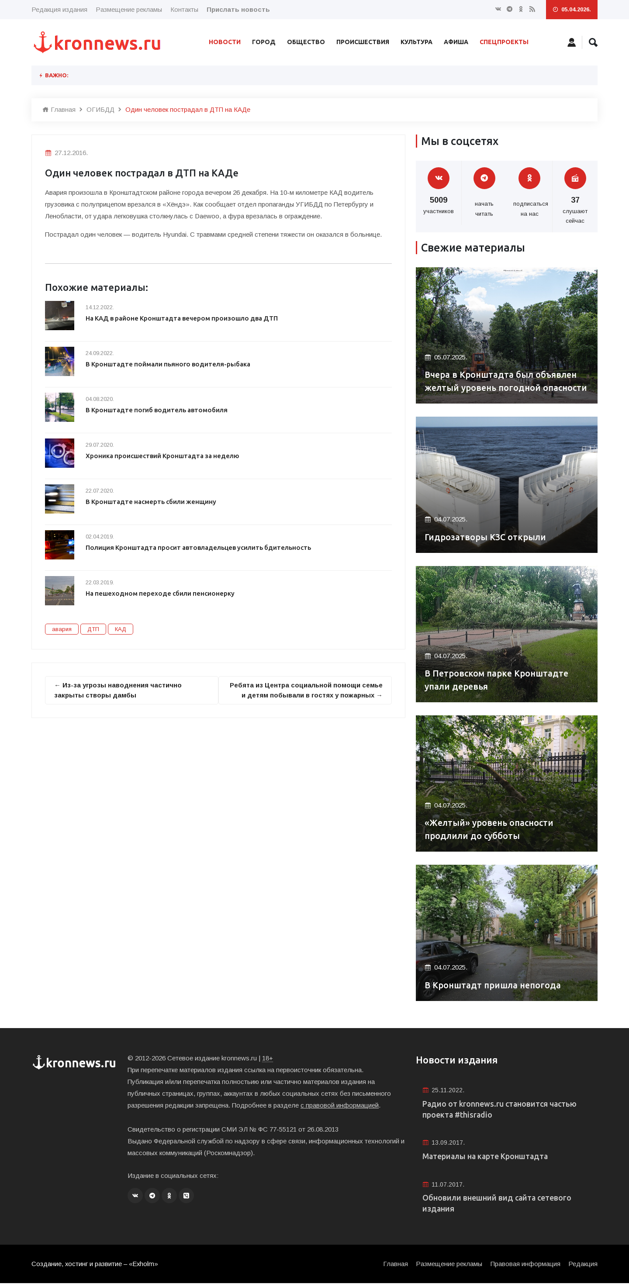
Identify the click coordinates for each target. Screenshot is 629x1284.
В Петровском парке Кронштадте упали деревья (497, 680)
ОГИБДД (100, 109)
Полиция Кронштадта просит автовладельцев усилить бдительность (200, 547)
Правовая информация (525, 1264)
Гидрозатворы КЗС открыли (486, 537)
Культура (416, 41)
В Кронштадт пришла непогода (493, 985)
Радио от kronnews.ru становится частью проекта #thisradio (501, 1109)
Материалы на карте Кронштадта (486, 1157)
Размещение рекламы (129, 9)
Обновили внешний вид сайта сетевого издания (497, 1204)
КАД (120, 629)
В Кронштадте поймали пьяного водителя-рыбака (169, 364)
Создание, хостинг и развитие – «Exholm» (95, 1265)
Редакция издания (59, 9)
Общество (306, 41)
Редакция (583, 1264)
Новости (225, 41)
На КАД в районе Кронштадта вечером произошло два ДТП (184, 318)
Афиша (456, 41)
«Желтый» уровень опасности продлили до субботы (490, 829)
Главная (59, 109)
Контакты (184, 9)
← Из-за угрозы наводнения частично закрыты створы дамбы (118, 690)
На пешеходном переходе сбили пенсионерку (161, 593)
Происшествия (362, 41)
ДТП (93, 629)
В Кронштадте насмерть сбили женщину (152, 501)
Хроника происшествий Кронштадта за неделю (163, 455)
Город (264, 41)
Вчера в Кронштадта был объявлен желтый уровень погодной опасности (502, 375)
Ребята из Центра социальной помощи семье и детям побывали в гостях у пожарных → (305, 690)
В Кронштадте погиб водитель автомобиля (158, 410)
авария (62, 629)
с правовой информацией (340, 1105)
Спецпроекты (504, 41)
